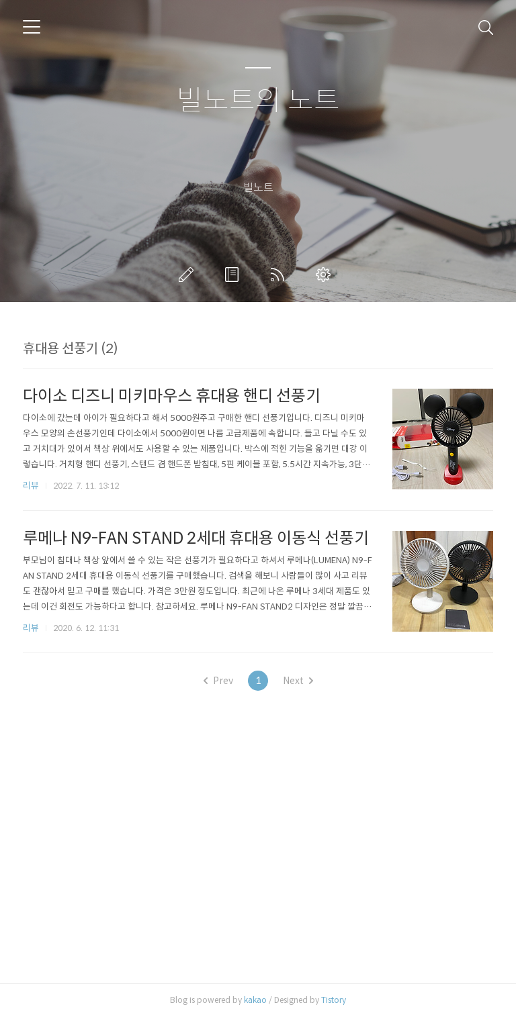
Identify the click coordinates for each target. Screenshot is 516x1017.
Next (298, 681)
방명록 (234, 274)
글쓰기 (189, 274)
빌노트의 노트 (258, 101)
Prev (218, 681)
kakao (255, 1000)
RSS (280, 274)
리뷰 (31, 485)
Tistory (333, 1000)
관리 (326, 274)
